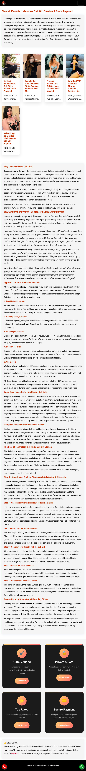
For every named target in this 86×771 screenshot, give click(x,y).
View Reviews (22, 725)
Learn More (22, 681)
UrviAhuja (15, 753)
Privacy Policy (64, 678)
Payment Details (64, 725)
